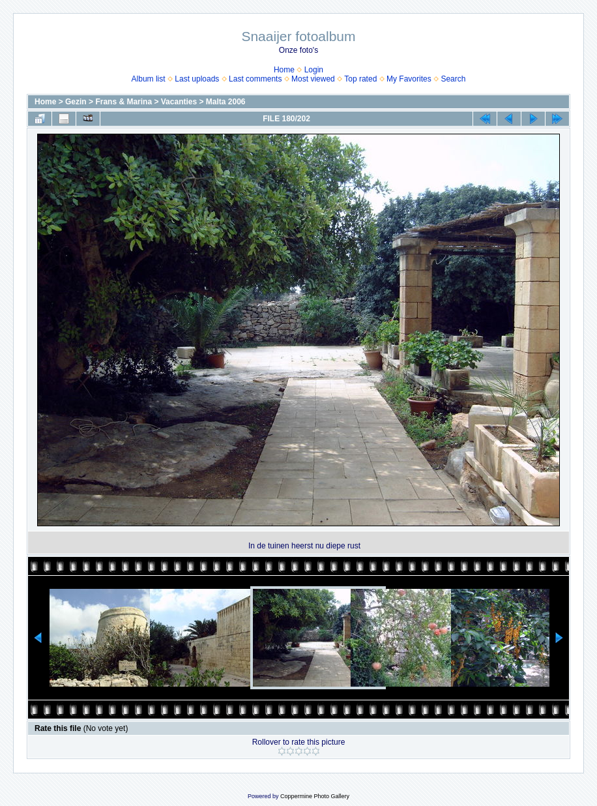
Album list (149, 78)
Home (284, 69)
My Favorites (408, 78)
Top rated (360, 78)
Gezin (76, 101)
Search (453, 78)
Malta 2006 (226, 101)
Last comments (255, 78)
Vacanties (179, 101)
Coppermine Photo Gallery (314, 796)
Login (313, 69)
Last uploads (197, 78)
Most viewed (313, 78)
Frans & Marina (123, 101)
